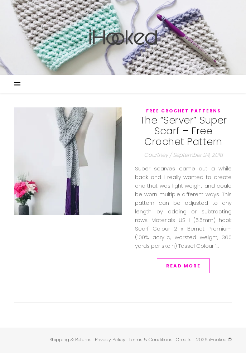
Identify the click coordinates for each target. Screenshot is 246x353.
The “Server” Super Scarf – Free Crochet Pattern (183, 130)
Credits (184, 339)
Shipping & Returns (70, 339)
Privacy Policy (110, 339)
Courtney (156, 155)
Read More (183, 265)
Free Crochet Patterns (183, 111)
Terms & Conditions (151, 339)
